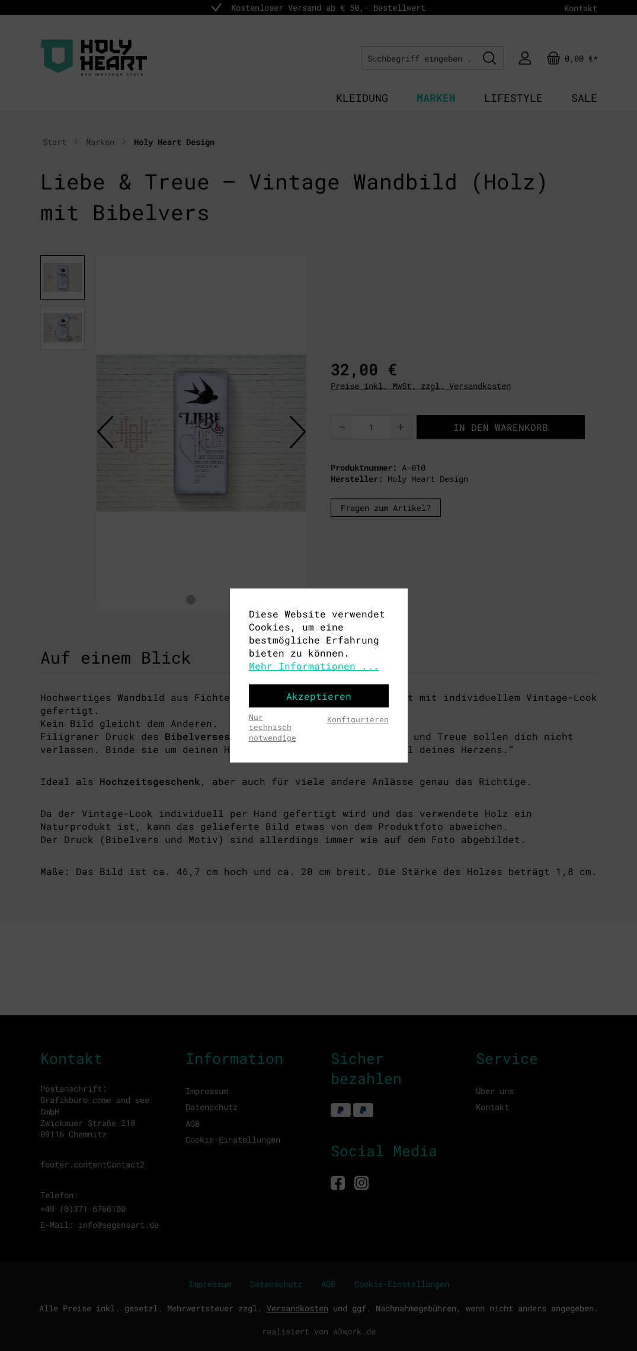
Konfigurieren (358, 719)
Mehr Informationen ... (314, 666)
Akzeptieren (318, 696)
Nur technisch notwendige (272, 727)
